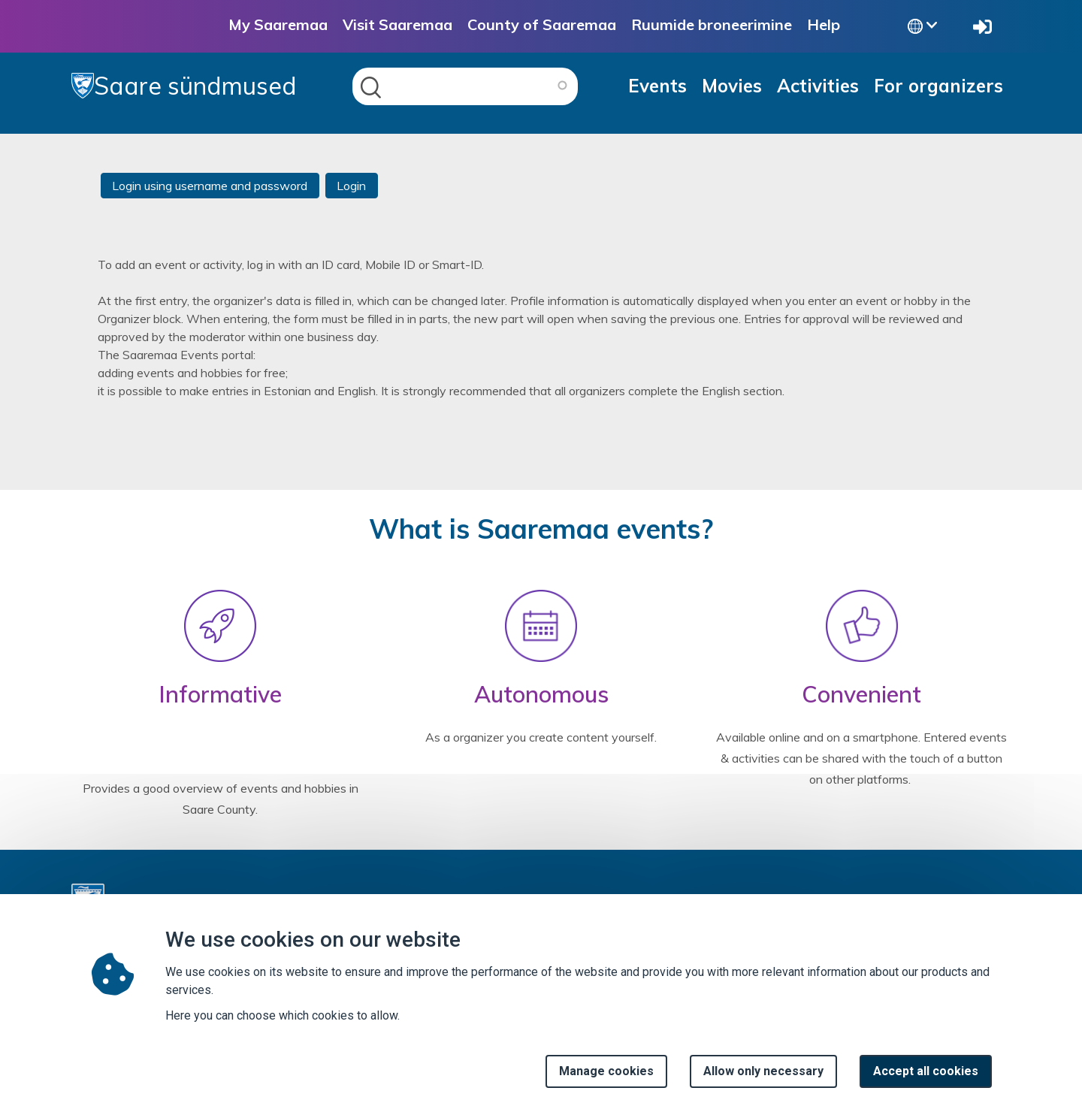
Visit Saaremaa (397, 24)
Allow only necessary (763, 1075)
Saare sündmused (184, 86)
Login (351, 185)
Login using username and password (209, 185)
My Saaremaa (278, 24)
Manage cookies (606, 1075)
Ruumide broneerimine (711, 24)
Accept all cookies (925, 1075)
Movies (732, 85)
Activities (818, 85)
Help (823, 24)
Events (657, 85)
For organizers (938, 85)
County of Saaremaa (541, 24)
